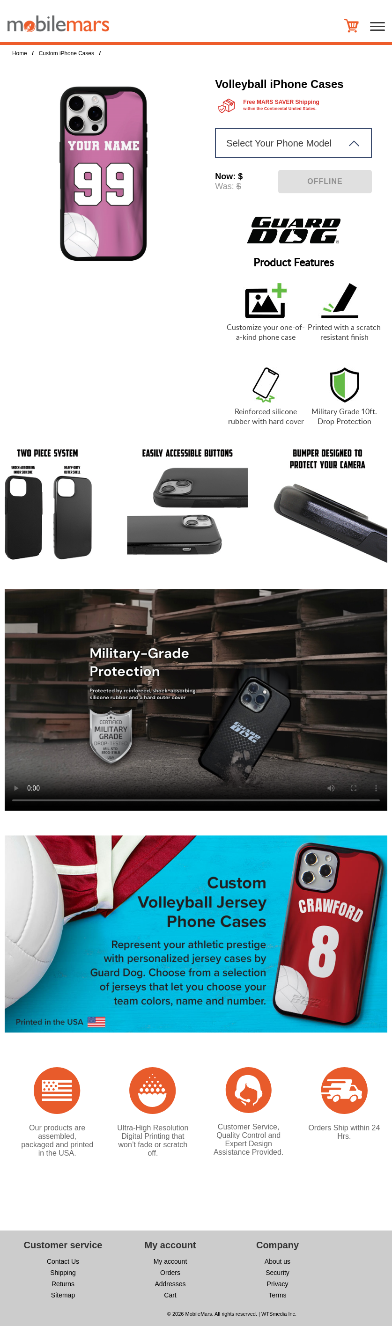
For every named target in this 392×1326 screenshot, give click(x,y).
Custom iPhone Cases (66, 53)
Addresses (170, 1284)
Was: (224, 186)
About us (277, 1261)
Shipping (63, 1272)
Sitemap (63, 1295)
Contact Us (63, 1261)
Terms (277, 1295)
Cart (170, 1295)
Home (19, 53)
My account (170, 1261)
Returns (63, 1284)
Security (277, 1272)
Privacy (277, 1284)
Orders (170, 1272)
